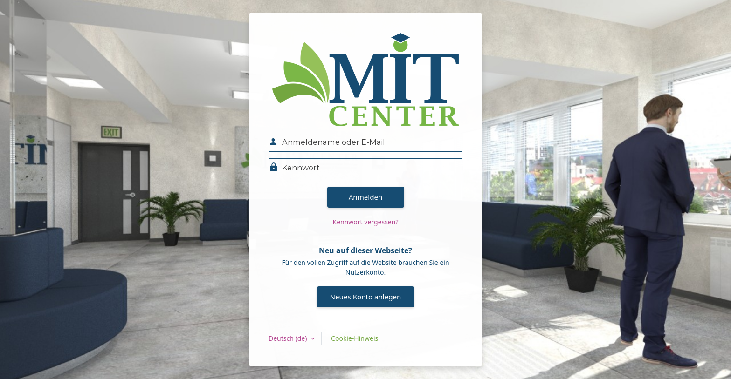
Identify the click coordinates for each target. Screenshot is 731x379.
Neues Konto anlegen (365, 296)
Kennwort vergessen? (365, 221)
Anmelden (366, 197)
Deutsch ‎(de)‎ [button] (289, 338)
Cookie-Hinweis (354, 338)
